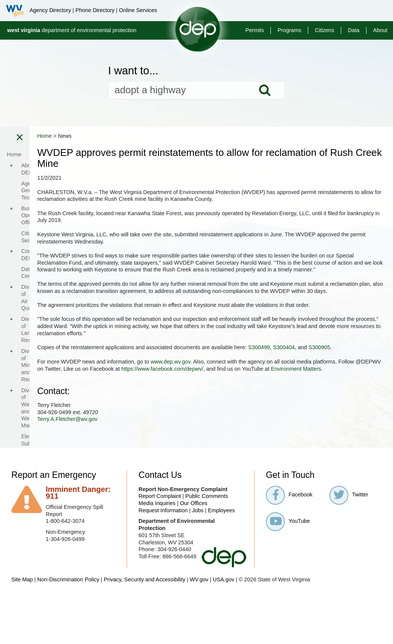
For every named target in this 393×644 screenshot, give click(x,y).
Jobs (197, 560)
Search (265, 90)
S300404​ (151, 390)
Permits (254, 30)
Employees (221, 560)
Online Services (138, 10)
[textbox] (196, 90)
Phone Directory (95, 10)
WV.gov (199, 629)
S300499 (362, 383)
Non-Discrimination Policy (68, 629)
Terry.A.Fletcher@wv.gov (170, 468)
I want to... (133, 71)
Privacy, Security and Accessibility (144, 629)
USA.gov (223, 629)
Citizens (324, 30)
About (380, 30)
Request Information (163, 560)
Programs (289, 30)
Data (353, 30)
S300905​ (187, 390)
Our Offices (194, 553)
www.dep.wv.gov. (274, 404)
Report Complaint (159, 545)
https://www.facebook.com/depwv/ (181, 418)
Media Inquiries (157, 553)
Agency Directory (50, 10)
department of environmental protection (72, 30)
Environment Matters (315, 418)
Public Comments (206, 545)
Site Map (22, 629)
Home (147, 136)
